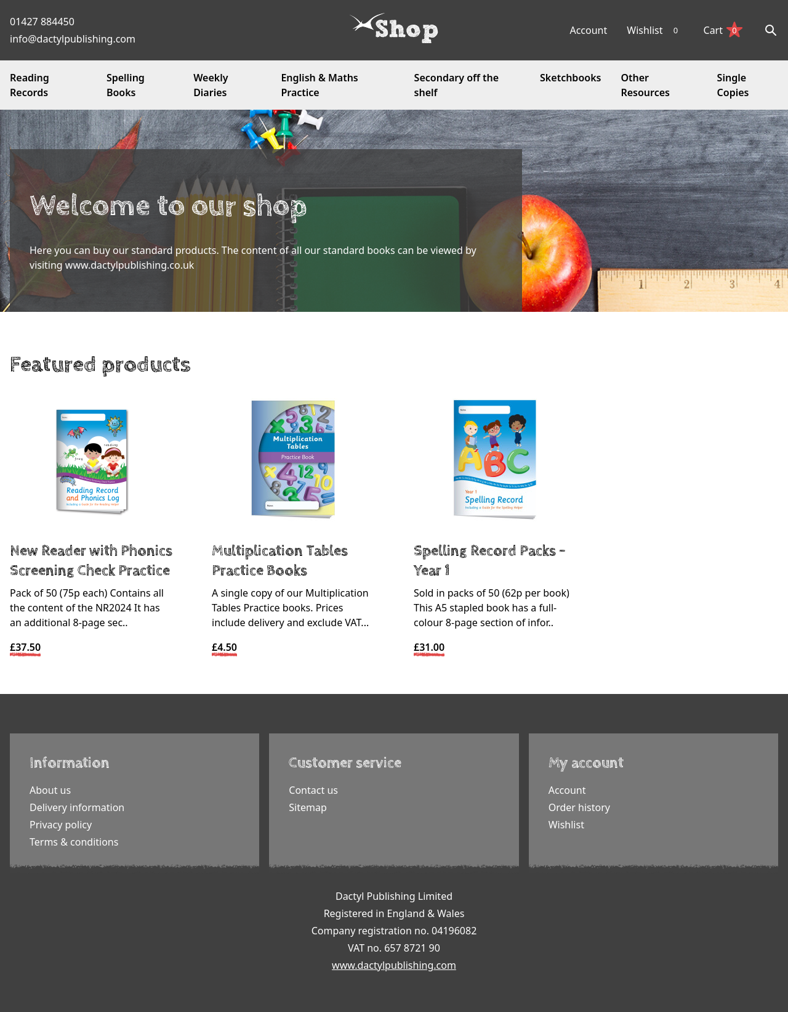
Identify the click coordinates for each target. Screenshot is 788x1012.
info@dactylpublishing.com (72, 39)
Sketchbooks (570, 77)
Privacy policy (61, 824)
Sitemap (308, 807)
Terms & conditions (74, 842)
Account (588, 30)
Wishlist (655, 30)
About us (50, 790)
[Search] (770, 30)
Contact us (313, 790)
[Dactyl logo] (394, 28)
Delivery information (77, 807)
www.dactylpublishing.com (394, 965)
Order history (579, 807)
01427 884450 (42, 21)
